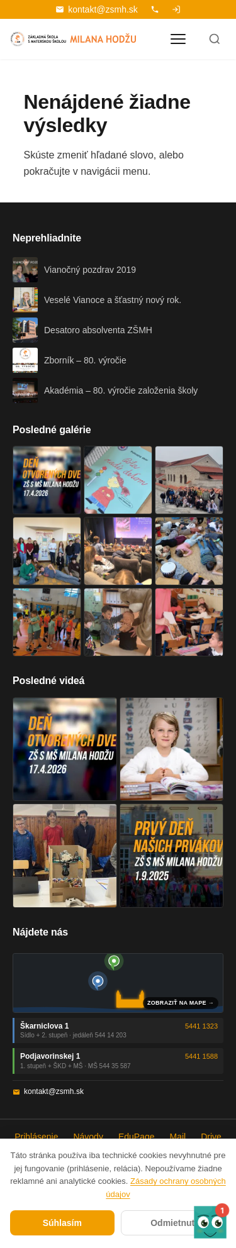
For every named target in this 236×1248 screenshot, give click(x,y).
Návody (88, 1137)
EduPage (136, 1137)
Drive (211, 1137)
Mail (178, 1137)
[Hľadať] (214, 39)
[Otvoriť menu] (178, 39)
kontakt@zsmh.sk (96, 9)
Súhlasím (62, 1223)
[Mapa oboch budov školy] (118, 983)
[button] (210, 1222)
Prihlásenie (36, 1137)
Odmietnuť (173, 1223)
